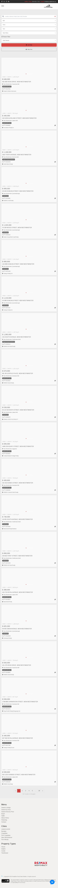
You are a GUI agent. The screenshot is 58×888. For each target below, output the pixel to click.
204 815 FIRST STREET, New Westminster (17, 556)
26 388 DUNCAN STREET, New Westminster (17, 300)
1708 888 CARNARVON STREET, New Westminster (20, 701)
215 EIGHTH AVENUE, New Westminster (16, 337)
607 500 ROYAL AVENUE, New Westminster (17, 738)
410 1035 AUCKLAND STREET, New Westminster (19, 118)
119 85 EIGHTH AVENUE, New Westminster (17, 519)
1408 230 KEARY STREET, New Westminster (18, 446)
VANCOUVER (5, 829)
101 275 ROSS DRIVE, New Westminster (16, 665)
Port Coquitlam (5, 835)
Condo (3, 851)
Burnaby (3, 831)
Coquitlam (4, 833)
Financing (4, 820)
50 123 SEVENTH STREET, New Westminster (18, 410)
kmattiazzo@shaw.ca (50, 1)
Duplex (3, 849)
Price (4, 24)
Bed (4, 20)
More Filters (5, 33)
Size (4, 28)
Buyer (3, 813)
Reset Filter (5, 36)
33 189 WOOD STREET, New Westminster (17, 227)
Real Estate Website (22, 876)
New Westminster (6, 837)
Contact (3, 822)
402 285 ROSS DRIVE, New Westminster (16, 81)
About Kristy (5, 818)
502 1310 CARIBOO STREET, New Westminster (18, 774)
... (35, 790)
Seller (3, 816)
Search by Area (6, 809)
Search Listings (6, 807)
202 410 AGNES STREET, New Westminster (17, 483)
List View (29, 45)
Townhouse (4, 853)
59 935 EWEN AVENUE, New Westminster (17, 628)
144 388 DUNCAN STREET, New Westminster (18, 264)
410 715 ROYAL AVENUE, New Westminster (17, 592)
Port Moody (4, 839)
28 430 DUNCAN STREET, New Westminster (17, 191)
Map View (29, 49)
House (3, 847)
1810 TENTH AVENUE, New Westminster (16, 154)
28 (39, 790)
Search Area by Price (7, 811)
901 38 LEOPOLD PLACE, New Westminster (17, 373)
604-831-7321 (36, 1)
